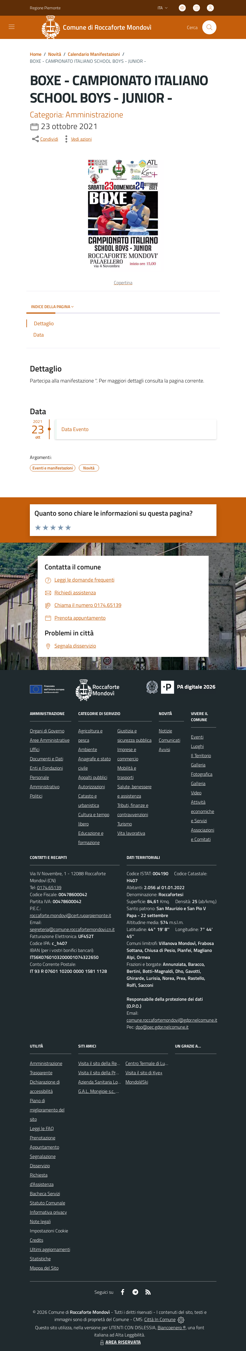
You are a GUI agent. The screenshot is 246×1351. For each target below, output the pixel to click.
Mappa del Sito (44, 1267)
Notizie (165, 730)
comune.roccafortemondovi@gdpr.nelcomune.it (172, 1019)
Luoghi (197, 746)
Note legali (40, 1221)
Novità (54, 54)
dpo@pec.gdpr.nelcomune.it (162, 1026)
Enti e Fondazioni (46, 767)
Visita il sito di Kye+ (144, 1072)
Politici (36, 795)
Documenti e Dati (46, 758)
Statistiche (40, 1258)
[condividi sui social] (44, 139)
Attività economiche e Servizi (202, 811)
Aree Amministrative (50, 740)
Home (35, 54)
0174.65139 (49, 887)
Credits (36, 1239)
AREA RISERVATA (120, 1342)
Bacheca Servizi (45, 1193)
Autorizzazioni (91, 786)
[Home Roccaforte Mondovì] (98, 27)
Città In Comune (160, 1319)
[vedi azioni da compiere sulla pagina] (77, 139)
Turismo (124, 823)
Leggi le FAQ (42, 1128)
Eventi (197, 736)
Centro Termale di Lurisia (148, 1063)
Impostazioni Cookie (49, 1230)
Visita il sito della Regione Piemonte (112, 1063)
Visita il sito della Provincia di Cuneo (112, 1072)
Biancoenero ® (172, 1327)
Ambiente (87, 749)
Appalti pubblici (92, 777)
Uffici (34, 749)
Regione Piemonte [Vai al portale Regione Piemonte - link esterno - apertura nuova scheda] (45, 8)
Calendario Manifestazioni (94, 54)
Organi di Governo (47, 730)
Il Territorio (201, 755)
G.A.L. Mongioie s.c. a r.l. (100, 1091)
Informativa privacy (48, 1212)
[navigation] (11, 26)
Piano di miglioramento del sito (47, 1110)
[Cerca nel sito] (209, 27)
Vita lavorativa (131, 833)
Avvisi (164, 749)
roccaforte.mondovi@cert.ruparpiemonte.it (70, 915)
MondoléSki (136, 1081)
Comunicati (169, 740)
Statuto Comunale (47, 1202)
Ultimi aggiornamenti (50, 1249)
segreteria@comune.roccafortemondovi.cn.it (72, 929)
